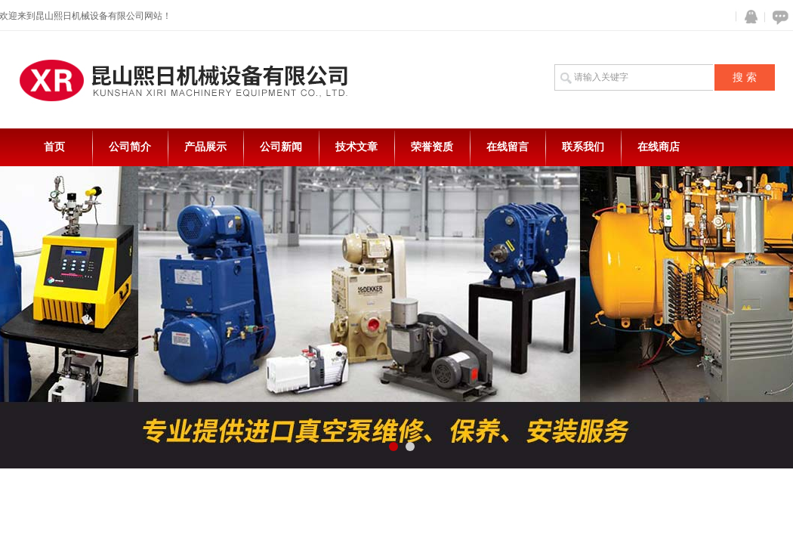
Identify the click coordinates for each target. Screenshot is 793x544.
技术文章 (356, 147)
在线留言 (507, 147)
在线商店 (658, 147)
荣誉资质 (432, 147)
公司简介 (130, 147)
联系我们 (583, 147)
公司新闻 (281, 147)
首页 (54, 147)
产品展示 (205, 147)
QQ (748, 17)
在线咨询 (778, 17)
